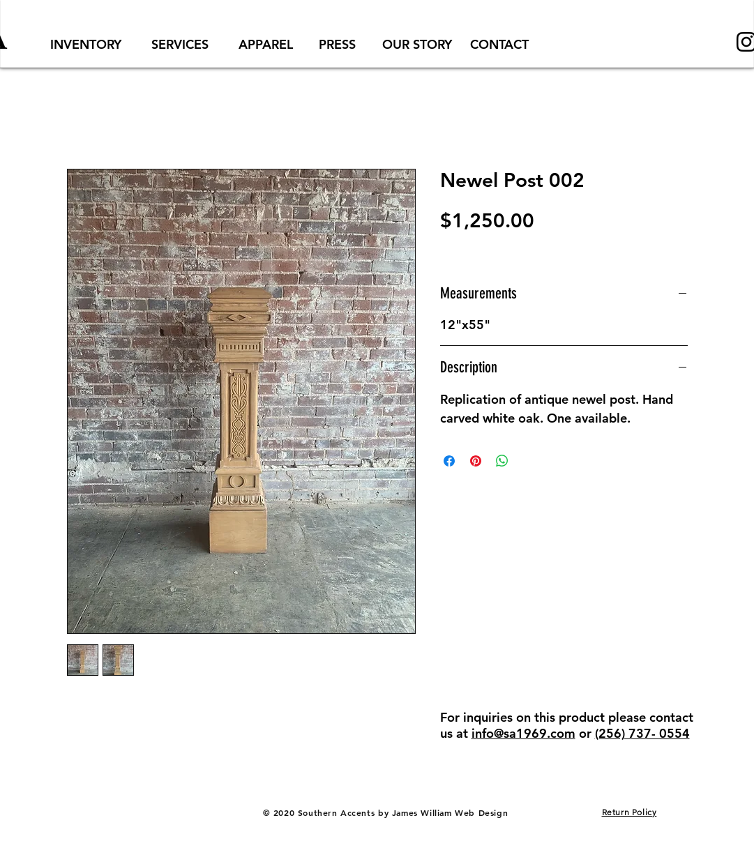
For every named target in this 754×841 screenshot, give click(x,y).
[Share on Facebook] (449, 461)
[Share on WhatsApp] (502, 461)
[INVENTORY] (86, 44)
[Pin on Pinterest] (475, 461)
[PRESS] (337, 44)
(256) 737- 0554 (642, 733)
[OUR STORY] (417, 44)
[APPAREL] (266, 44)
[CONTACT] (499, 44)
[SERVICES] (180, 44)
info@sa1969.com (523, 733)
